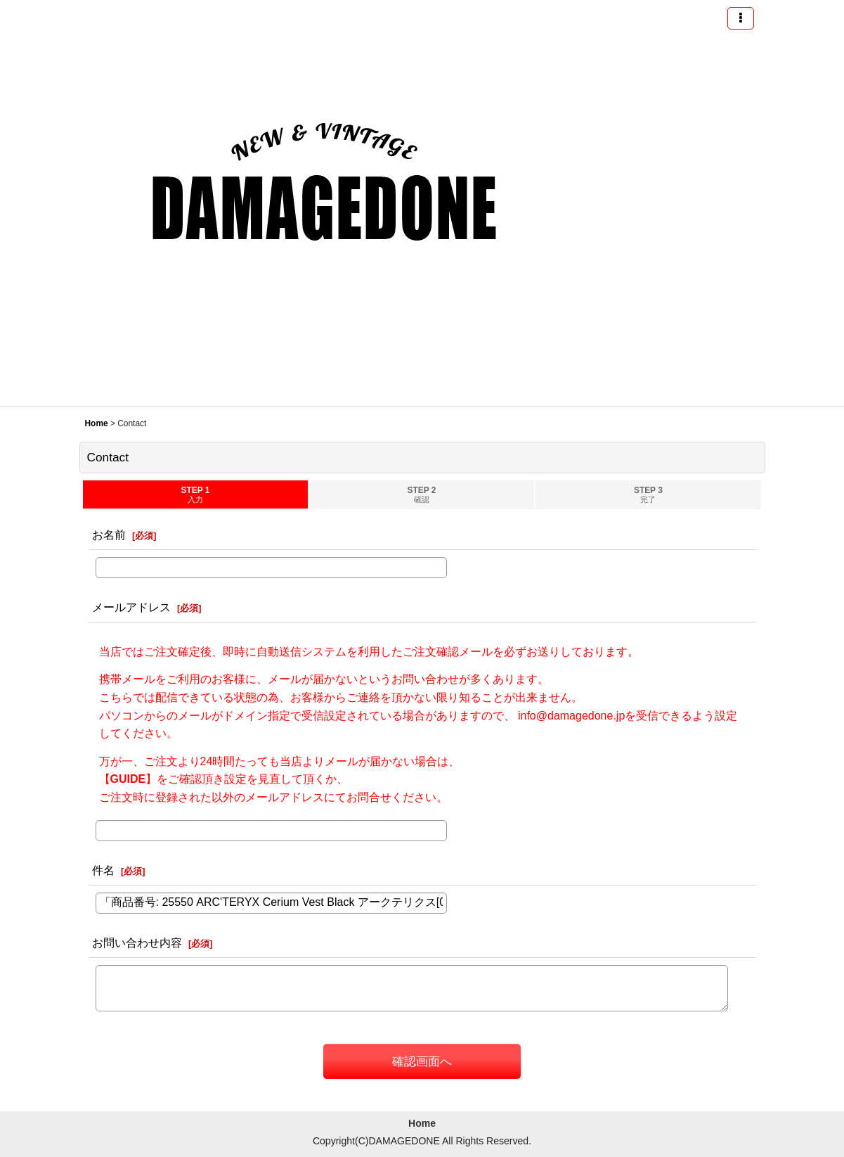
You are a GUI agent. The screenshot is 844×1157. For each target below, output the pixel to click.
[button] (740, 18)
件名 (103, 870)
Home (422, 1123)
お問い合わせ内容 (137, 942)
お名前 (109, 534)
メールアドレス (131, 607)
